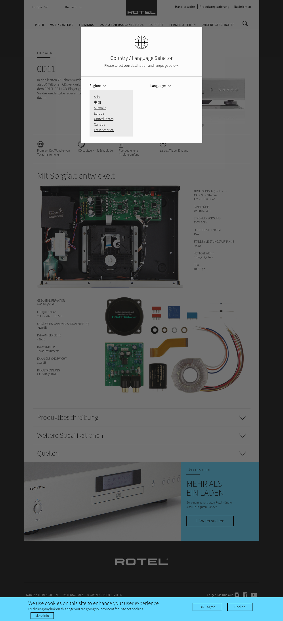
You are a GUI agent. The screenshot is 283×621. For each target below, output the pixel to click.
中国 (97, 102)
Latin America (104, 130)
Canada (99, 124)
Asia (97, 96)
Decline (239, 607)
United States (103, 119)
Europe (99, 113)
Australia (100, 107)
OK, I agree (207, 607)
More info (42, 615)
